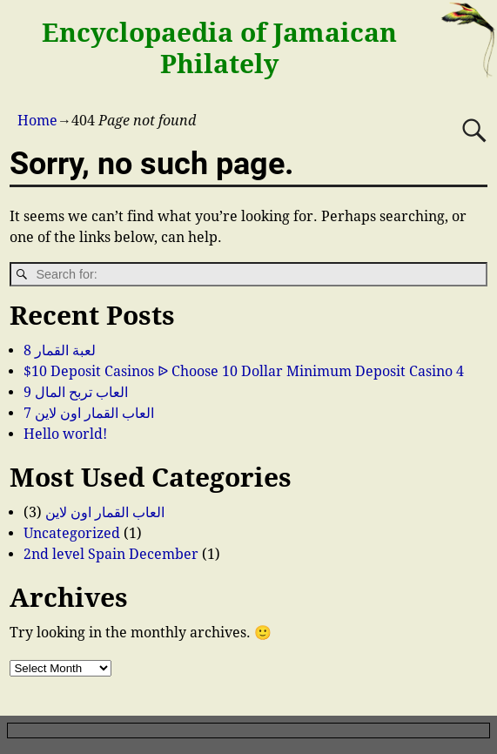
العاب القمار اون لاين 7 (89, 413)
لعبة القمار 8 (60, 350)
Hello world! (65, 434)
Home (37, 120)
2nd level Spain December (111, 554)
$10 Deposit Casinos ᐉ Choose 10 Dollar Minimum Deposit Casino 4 (244, 371)
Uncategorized (72, 533)
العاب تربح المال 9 (76, 392)
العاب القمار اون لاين (105, 512)
